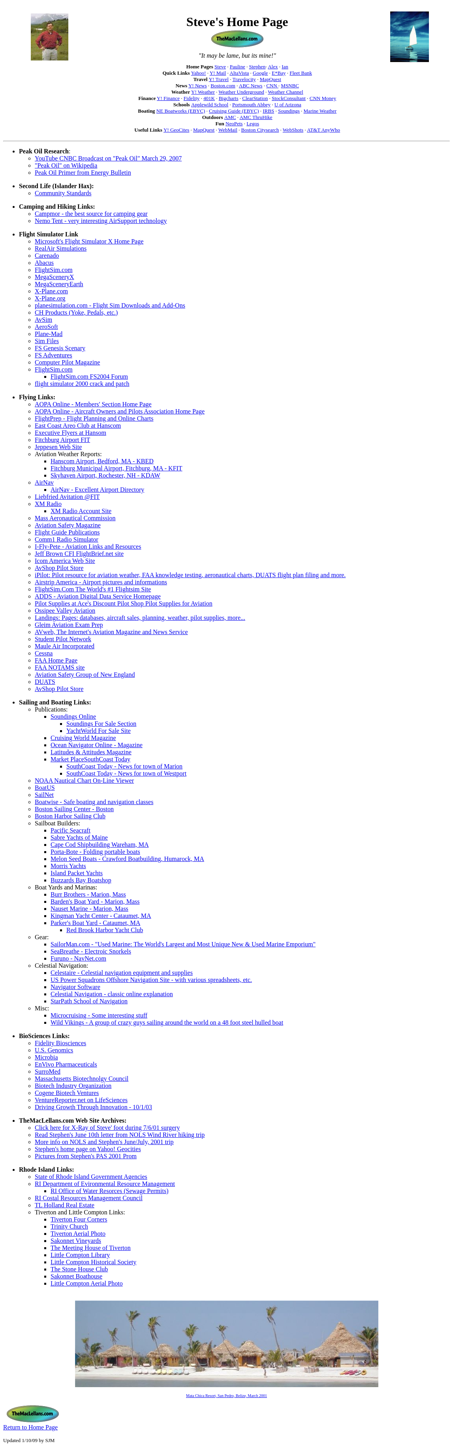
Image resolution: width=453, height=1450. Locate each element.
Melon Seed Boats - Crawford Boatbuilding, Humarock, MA (127, 858)
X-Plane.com (51, 291)
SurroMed (47, 1071)
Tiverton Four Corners (79, 1219)
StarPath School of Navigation (89, 1001)
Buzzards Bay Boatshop (81, 880)
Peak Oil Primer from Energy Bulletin (83, 172)
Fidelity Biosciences (60, 1043)
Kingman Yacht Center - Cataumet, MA (101, 915)
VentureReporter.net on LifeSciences (81, 1100)
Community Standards (63, 193)
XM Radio (48, 503)
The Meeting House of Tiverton (91, 1247)
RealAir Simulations (60, 248)
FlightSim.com (54, 269)
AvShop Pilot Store (59, 568)
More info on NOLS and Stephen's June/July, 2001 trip (104, 1141)
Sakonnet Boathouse (76, 1276)
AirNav (44, 482)
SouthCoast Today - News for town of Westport (126, 773)
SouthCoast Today (107, 759)
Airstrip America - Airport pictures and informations (101, 582)
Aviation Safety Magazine (68, 525)
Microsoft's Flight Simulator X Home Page (89, 241)
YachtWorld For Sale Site (98, 730)
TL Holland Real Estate (64, 1205)
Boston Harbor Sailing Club (70, 816)
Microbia (46, 1057)
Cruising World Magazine (83, 737)
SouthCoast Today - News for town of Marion (124, 766)
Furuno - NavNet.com (78, 958)
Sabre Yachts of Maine (79, 837)
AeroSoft (46, 326)
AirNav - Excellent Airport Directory (97, 489)
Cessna (44, 653)
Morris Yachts (68, 866)
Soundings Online (73, 716)
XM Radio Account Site (81, 511)
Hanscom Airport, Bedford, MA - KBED (102, 461)
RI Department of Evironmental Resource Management (105, 1183)
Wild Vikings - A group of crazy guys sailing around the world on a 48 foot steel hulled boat (167, 1022)
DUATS (45, 681)
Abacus (44, 262)
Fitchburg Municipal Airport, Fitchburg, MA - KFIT (116, 468)
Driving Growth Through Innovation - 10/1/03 (93, 1107)
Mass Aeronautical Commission (75, 518)
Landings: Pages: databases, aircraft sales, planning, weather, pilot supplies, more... (140, 617)
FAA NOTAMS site (60, 667)
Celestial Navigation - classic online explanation (112, 994)
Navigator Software (75, 987)
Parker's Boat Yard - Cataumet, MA (95, 922)
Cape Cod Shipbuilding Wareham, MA (100, 844)
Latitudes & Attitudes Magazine (91, 752)
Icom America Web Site (65, 560)
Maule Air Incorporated (64, 646)
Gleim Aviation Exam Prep (69, 624)
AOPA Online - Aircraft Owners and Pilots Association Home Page (120, 411)
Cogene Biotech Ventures (67, 1092)
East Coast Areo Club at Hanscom (78, 425)
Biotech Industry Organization (73, 1085)
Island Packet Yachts (77, 873)
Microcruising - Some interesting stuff (99, 1015)
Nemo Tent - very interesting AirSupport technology (101, 220)
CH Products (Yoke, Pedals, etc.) (76, 312)
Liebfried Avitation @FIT (67, 496)
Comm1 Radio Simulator (66, 539)
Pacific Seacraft (70, 830)
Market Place (67, 759)
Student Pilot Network (63, 639)
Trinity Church (69, 1226)
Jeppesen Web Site (58, 447)
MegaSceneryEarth (59, 284)
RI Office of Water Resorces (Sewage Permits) (109, 1191)
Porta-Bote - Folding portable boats (95, 851)
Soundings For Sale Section (101, 723)
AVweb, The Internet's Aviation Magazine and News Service (111, 632)
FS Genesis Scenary (60, 348)
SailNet (44, 794)
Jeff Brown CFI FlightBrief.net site (79, 553)
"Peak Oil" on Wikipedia (66, 165)
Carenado (47, 255)
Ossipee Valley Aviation (65, 610)
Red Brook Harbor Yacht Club (104, 930)
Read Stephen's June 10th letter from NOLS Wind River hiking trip (120, 1134)
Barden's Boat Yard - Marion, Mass (95, 901)
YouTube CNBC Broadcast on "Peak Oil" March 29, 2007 (108, 158)
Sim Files (47, 341)
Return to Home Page (30, 1427)
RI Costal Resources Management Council (89, 1198)
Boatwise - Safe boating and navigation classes (94, 802)
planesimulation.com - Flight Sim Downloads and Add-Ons (110, 305)
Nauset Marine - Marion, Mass (89, 908)
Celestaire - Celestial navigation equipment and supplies (122, 972)
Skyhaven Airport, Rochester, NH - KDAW (105, 475)
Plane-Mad (48, 333)
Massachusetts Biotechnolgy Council (81, 1078)
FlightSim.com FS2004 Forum (89, 376)
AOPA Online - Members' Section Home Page (93, 404)
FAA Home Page (56, 660)
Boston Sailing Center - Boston (74, 809)
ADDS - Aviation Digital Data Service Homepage (98, 596)
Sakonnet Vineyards (76, 1240)
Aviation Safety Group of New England (85, 674)
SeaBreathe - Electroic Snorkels (91, 951)
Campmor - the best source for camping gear (91, 213)
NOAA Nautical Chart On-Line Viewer (84, 780)
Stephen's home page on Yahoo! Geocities (88, 1149)
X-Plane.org (50, 298)
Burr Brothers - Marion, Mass (88, 894)
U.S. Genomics (54, 1050)
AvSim (43, 319)
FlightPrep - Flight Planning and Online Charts (94, 418)
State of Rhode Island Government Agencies (91, 1176)
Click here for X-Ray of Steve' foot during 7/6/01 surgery (107, 1127)
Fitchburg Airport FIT (62, 439)
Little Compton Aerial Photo (87, 1283)
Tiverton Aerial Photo (78, 1233)
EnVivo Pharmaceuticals (66, 1064)
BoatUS (45, 787)
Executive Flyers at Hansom (70, 432)
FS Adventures (53, 355)
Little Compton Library (80, 1255)
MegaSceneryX (54, 277)
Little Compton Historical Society (93, 1262)
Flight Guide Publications (67, 532)
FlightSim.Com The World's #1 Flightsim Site (93, 589)
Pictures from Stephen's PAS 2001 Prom (86, 1156)
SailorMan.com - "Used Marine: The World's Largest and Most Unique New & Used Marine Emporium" (183, 944)
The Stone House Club (79, 1269)
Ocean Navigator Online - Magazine (97, 745)
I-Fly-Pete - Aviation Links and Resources (88, 546)
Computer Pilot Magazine (67, 362)
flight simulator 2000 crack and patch (82, 383)
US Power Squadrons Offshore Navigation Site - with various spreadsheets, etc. (151, 979)
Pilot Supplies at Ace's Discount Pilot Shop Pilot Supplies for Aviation (123, 603)
